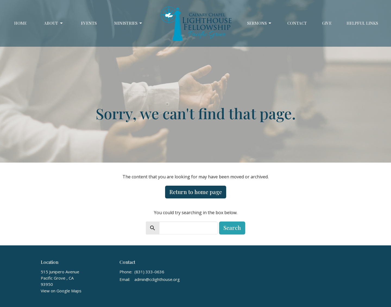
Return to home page (195, 191)
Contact (297, 23)
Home (20, 23)
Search (232, 227)
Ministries (128, 23)
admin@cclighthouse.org (157, 279)
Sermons (259, 23)
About (54, 23)
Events (89, 23)
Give (327, 23)
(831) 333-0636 (149, 271)
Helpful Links (362, 23)
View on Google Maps (61, 290)
